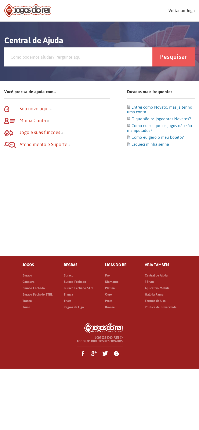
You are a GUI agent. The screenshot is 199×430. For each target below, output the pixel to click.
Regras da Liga (74, 307)
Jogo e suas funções (33, 132)
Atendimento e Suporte (37, 144)
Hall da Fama (154, 294)
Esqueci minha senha (148, 144)
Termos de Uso (155, 301)
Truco (26, 307)
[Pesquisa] (78, 56)
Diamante (112, 281)
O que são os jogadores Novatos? (159, 118)
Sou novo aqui (28, 108)
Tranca (27, 301)
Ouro (108, 294)
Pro (107, 275)
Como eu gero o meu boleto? (155, 137)
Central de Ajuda (156, 275)
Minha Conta (26, 120)
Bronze (110, 307)
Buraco (27, 275)
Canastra (28, 281)
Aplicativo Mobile (157, 288)
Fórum (149, 281)
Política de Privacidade (161, 307)
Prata (108, 301)
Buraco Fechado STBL (37, 294)
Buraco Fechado (33, 288)
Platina (110, 288)
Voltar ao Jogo (182, 10)
